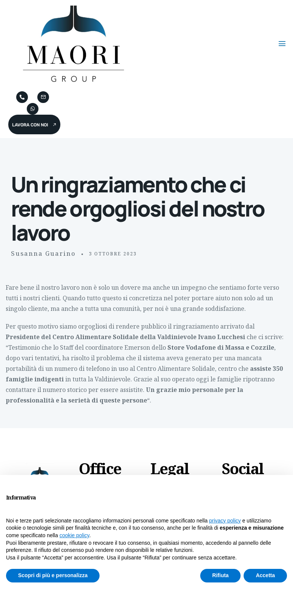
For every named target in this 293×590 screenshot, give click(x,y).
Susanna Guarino (43, 253)
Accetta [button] (265, 575)
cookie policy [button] (74, 535)
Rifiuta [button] (220, 575)
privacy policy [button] (225, 521)
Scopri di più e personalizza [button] (52, 575)
